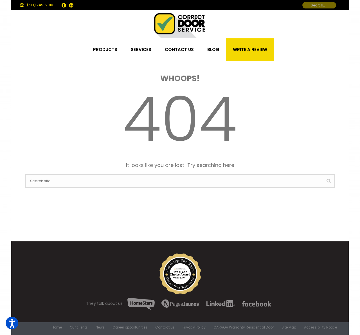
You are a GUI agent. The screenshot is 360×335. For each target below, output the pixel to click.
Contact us (179, 49)
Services (141, 49)
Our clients (79, 327)
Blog (213, 49)
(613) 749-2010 (40, 5)
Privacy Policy (194, 327)
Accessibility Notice (320, 327)
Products (105, 49)
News (100, 327)
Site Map (289, 327)
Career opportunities (129, 327)
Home (57, 327)
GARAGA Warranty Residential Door (243, 327)
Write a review (250, 49)
